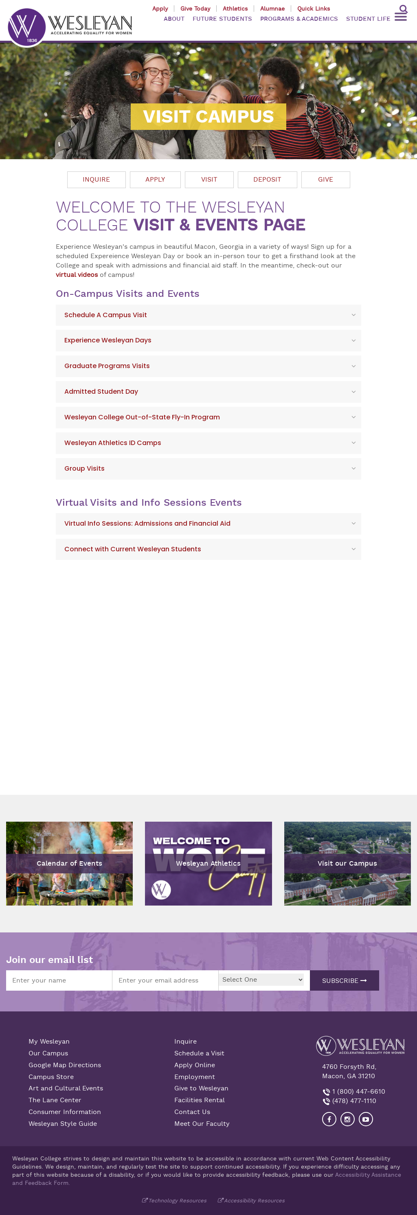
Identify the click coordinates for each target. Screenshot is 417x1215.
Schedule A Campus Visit (105, 315)
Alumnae (272, 8)
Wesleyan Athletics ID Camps (112, 442)
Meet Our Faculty (202, 1123)
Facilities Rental (199, 1100)
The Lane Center (55, 1100)
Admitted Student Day (101, 391)
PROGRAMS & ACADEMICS (299, 18)
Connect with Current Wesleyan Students (132, 549)
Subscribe (344, 981)
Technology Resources (177, 1200)
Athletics (235, 8)
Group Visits (84, 468)
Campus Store (51, 1077)
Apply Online (194, 1065)
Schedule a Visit (199, 1053)
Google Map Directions (65, 1065)
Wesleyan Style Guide (63, 1123)
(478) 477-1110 (353, 1101)
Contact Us (192, 1112)
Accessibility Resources (254, 1200)
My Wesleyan (49, 1041)
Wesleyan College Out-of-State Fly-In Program (142, 417)
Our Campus (48, 1053)
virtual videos (77, 275)
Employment (194, 1077)
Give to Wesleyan (201, 1088)
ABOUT (174, 18)
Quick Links (313, 8)
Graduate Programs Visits (107, 366)
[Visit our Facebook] (329, 1119)
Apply (160, 8)
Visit (209, 179)
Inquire (96, 179)
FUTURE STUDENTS (222, 18)
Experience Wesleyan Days (107, 340)
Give (325, 179)
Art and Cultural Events (66, 1088)
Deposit (267, 179)
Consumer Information (65, 1112)
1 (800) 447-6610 (357, 1091)
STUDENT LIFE (368, 18)
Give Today (195, 8)
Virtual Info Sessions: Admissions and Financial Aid (147, 523)
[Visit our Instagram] (347, 1119)
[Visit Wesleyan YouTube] (366, 1119)
